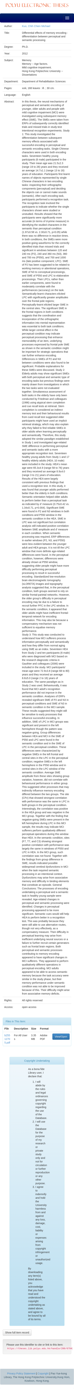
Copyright (43, 1373)
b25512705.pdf (7, 1039)
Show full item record (17, 1332)
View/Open (61, 1036)
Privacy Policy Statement (21, 1373)
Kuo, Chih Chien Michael (36, 26)
